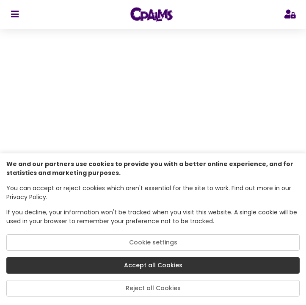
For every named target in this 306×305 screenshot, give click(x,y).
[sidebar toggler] (14, 14)
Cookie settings (153, 242)
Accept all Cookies (153, 265)
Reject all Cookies (153, 288)
